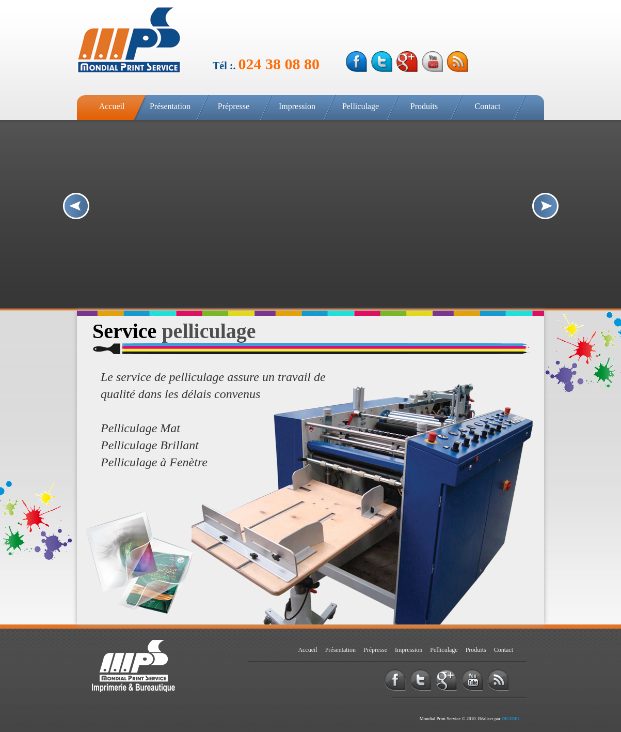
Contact (488, 106)
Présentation (170, 106)
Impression (297, 106)
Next (545, 206)
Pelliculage (360, 106)
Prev (76, 206)
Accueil (112, 106)
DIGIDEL (511, 718)
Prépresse (233, 106)
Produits (424, 106)
